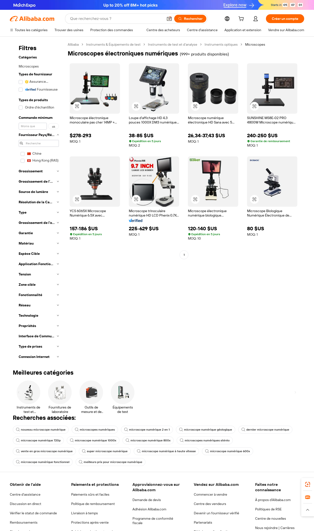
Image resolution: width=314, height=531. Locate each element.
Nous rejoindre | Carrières (275, 528)
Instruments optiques (221, 44)
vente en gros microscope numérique (44, 451)
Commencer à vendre (210, 494)
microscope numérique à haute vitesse (166, 451)
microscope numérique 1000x (93, 440)
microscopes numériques (95, 430)
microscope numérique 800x (148, 440)
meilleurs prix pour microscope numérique (110, 462)
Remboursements (24, 522)
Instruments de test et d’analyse (172, 44)
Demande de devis (146, 500)
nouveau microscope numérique (40, 430)
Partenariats (203, 522)
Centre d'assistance (25, 494)
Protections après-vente (90, 522)
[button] (169, 19)
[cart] (242, 19)
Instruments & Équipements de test (113, 44)
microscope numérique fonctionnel (42, 462)
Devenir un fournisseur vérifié (216, 513)
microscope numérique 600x (227, 451)
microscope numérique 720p (38, 440)
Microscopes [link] (255, 44)
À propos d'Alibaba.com (273, 500)
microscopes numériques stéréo (205, 440)
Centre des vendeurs (210, 504)
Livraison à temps (84, 513)
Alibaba (73, 44)
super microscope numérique (105, 451)
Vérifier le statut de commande (33, 513)
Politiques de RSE (268, 509)
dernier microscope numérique (265, 430)
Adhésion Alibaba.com (149, 509)
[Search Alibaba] (116, 18)
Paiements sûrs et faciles (90, 494)
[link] (307, 484)
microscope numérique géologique (205, 430)
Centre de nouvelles (270, 518)
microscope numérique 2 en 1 (147, 430)
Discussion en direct (25, 504)
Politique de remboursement (93, 504)
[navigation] (37, 202)
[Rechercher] (190, 19)
